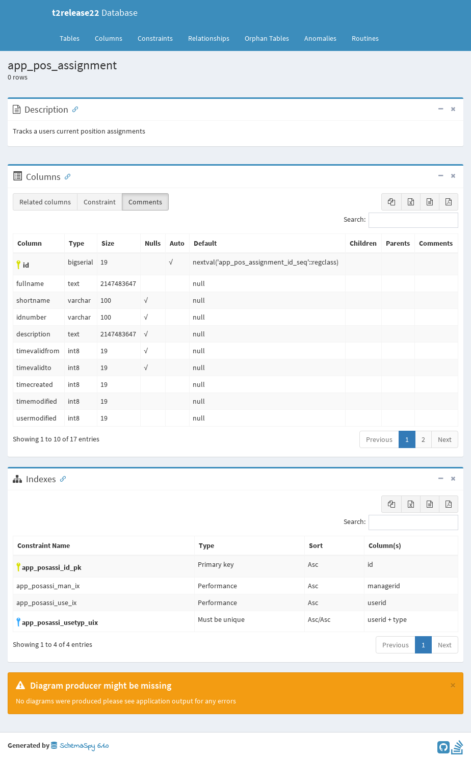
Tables (73, 38)
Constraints (155, 38)
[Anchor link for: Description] (72, 108)
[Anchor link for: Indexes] (60, 478)
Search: (401, 220)
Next (445, 439)
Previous (379, 439)
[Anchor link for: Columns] (65, 175)
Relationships (208, 38)
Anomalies (320, 38)
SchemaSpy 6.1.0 (80, 746)
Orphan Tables (267, 38)
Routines (365, 38)
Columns (108, 38)
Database (95, 12)
